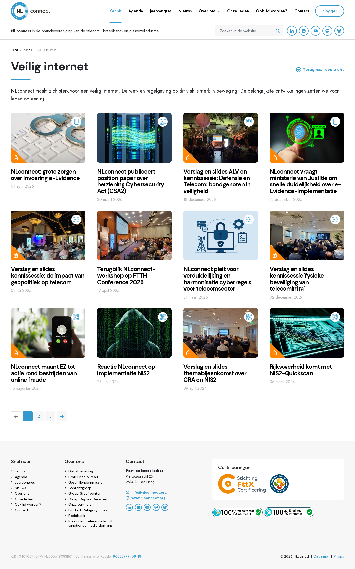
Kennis (28, 50)
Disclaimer (321, 556)
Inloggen (329, 11)
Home (14, 50)
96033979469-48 (127, 556)
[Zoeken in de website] (277, 31)
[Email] (163, 492)
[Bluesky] (339, 31)
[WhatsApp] (304, 31)
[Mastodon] (327, 31)
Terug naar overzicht (320, 69)
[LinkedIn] (292, 31)
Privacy (339, 556)
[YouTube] (315, 31)
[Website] (163, 498)
